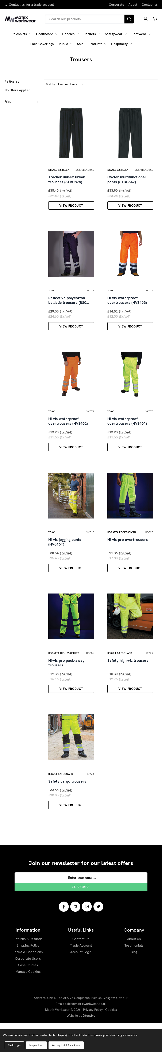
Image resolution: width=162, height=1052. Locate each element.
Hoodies (70, 34)
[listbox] (72, 84)
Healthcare (46, 34)
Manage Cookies (28, 1000)
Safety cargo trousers (67, 810)
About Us (134, 968)
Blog (134, 981)
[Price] (21, 101)
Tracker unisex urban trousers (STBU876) (66, 184)
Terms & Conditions (28, 981)
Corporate (116, 5)
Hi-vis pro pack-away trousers (66, 687)
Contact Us (80, 968)
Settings (14, 1045)
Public (65, 44)
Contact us (17, 5)
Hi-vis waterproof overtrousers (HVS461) (127, 435)
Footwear (141, 34)
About (132, 5)
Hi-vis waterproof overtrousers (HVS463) (127, 310)
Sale (80, 44)
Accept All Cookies (66, 1045)
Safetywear (116, 34)
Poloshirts (21, 34)
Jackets (92, 34)
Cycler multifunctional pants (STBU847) (126, 184)
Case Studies (28, 994)
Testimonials (133, 974)
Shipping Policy (28, 974)
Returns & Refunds (28, 968)
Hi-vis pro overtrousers (127, 558)
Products (97, 44)
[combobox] (84, 19)
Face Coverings (42, 44)
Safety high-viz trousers (127, 684)
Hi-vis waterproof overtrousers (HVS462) (68, 435)
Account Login (81, 981)
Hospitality (121, 44)
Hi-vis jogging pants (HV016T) (64, 561)
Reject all (36, 1045)
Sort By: (51, 84)
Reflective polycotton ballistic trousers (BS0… (68, 310)
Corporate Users (28, 987)
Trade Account (81, 974)
